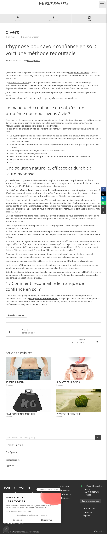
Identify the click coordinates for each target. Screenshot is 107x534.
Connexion (99, 531)
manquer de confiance (65, 85)
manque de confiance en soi (43, 298)
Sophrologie (11, 459)
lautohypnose (33, 60)
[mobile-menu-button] (102, 4)
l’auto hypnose (52, 125)
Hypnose (10, 465)
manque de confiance (78, 72)
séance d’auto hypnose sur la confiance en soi (43, 190)
